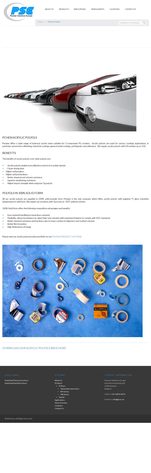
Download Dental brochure (16, 383)
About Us (49, 9)
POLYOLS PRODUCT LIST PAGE (66, 236)
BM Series (64, 391)
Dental (61, 397)
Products (63, 9)
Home (40, 22)
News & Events (97, 9)
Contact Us (130, 9)
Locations (114, 9)
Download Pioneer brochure (16, 380)
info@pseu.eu (118, 399)
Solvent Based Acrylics (69, 389)
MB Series (64, 394)
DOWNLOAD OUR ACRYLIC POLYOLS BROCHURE (34, 348)
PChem (62, 386)
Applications (80, 9)
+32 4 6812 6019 (118, 394)
